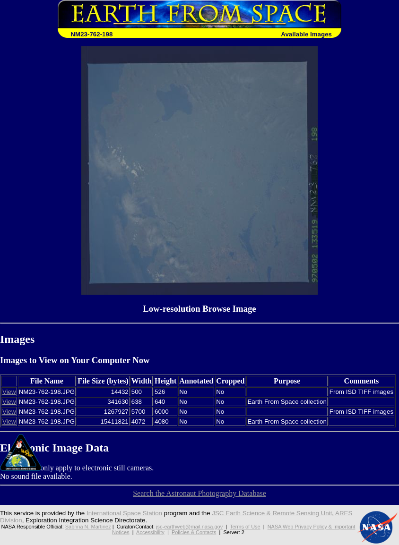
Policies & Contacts (194, 532)
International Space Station (124, 513)
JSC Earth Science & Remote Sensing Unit (272, 513)
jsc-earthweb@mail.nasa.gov (189, 526)
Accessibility (150, 532)
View (9, 391)
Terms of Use (245, 526)
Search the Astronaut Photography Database (199, 493)
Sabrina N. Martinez (88, 526)
